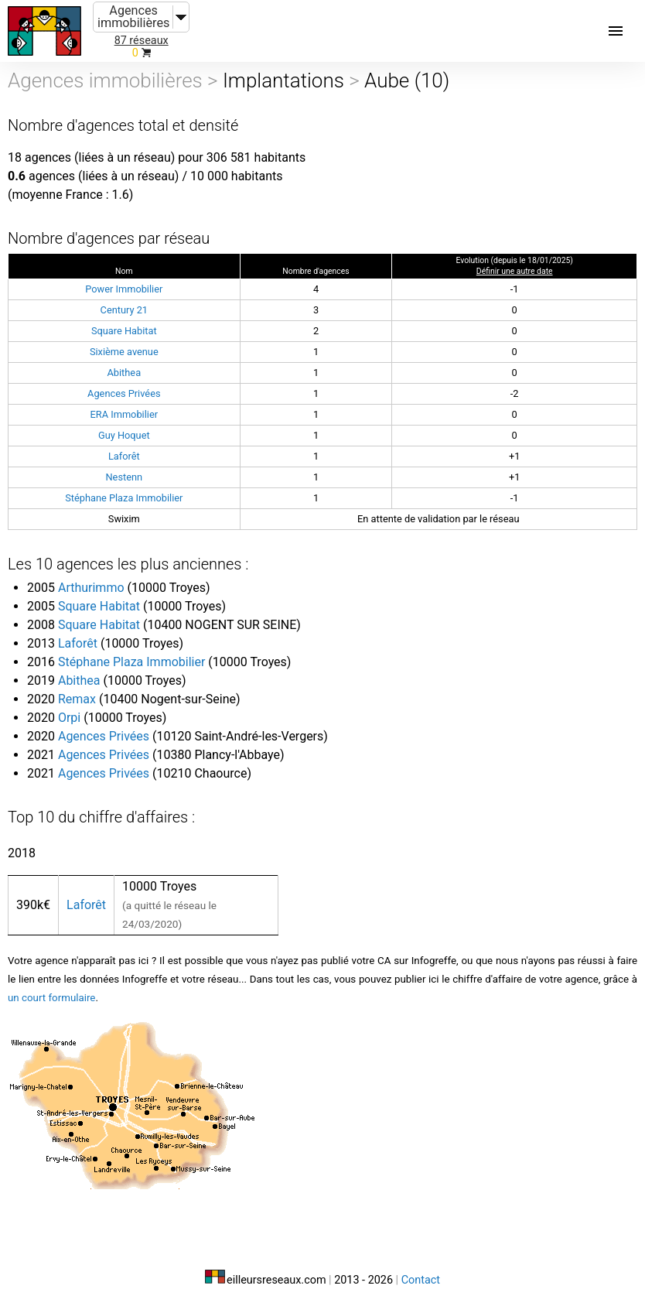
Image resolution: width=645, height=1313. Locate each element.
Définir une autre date (514, 271)
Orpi (69, 717)
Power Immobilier (123, 289)
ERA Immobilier (124, 414)
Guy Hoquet (124, 435)
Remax (77, 699)
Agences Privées (123, 393)
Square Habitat (124, 331)
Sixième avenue (124, 351)
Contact (420, 1280)
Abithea (124, 372)
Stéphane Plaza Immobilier (124, 498)
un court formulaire (51, 998)
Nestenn (123, 477)
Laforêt (124, 456)
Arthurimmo (91, 587)
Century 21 (124, 310)
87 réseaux (141, 40)
